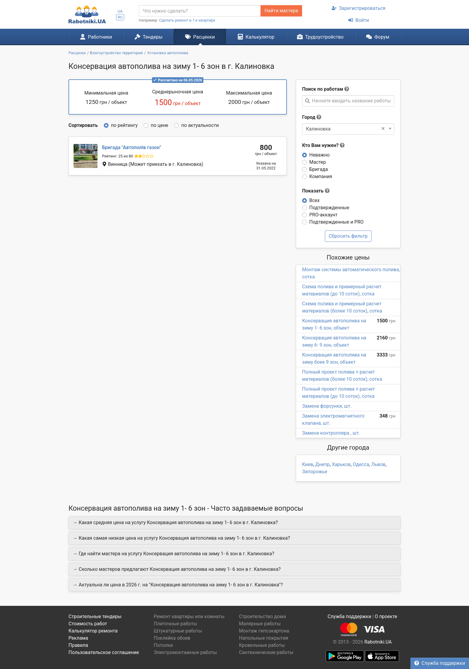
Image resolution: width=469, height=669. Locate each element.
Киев (307, 464)
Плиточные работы (175, 623)
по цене (159, 125)
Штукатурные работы (178, 631)
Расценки (200, 37)
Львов (378, 464)
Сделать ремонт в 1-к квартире (187, 20)
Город (308, 117)
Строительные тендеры (94, 616)
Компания (320, 176)
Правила (78, 645)
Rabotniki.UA (378, 642)
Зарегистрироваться (358, 8)
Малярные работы (260, 623)
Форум (377, 37)
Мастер (317, 162)
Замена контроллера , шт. (331, 433)
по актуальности (200, 125)
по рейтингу (124, 125)
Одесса (361, 464)
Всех (314, 200)
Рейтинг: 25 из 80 (117, 156)
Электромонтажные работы (185, 652)
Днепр (322, 464)
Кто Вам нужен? (323, 145)
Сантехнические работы (266, 652)
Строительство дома (262, 616)
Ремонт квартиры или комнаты (189, 616)
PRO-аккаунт (323, 215)
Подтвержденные (329, 207)
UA (120, 11)
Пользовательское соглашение (103, 652)
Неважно (319, 155)
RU (120, 17)
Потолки (163, 645)
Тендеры (148, 37)
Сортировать (83, 125)
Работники (96, 37)
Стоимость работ (87, 623)
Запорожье (314, 471)
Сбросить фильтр (348, 236)
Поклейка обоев (172, 638)
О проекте (386, 616)
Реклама (78, 638)
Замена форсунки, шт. (326, 406)
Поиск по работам (322, 89)
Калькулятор (256, 37)
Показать (316, 191)
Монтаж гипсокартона (264, 631)
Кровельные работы (262, 645)
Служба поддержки (439, 663)
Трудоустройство (320, 37)
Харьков (341, 464)
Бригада (318, 169)
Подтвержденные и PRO (336, 222)
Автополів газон (131, 147)
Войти (358, 20)
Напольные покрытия (263, 638)
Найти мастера (281, 10)
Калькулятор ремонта (93, 631)
